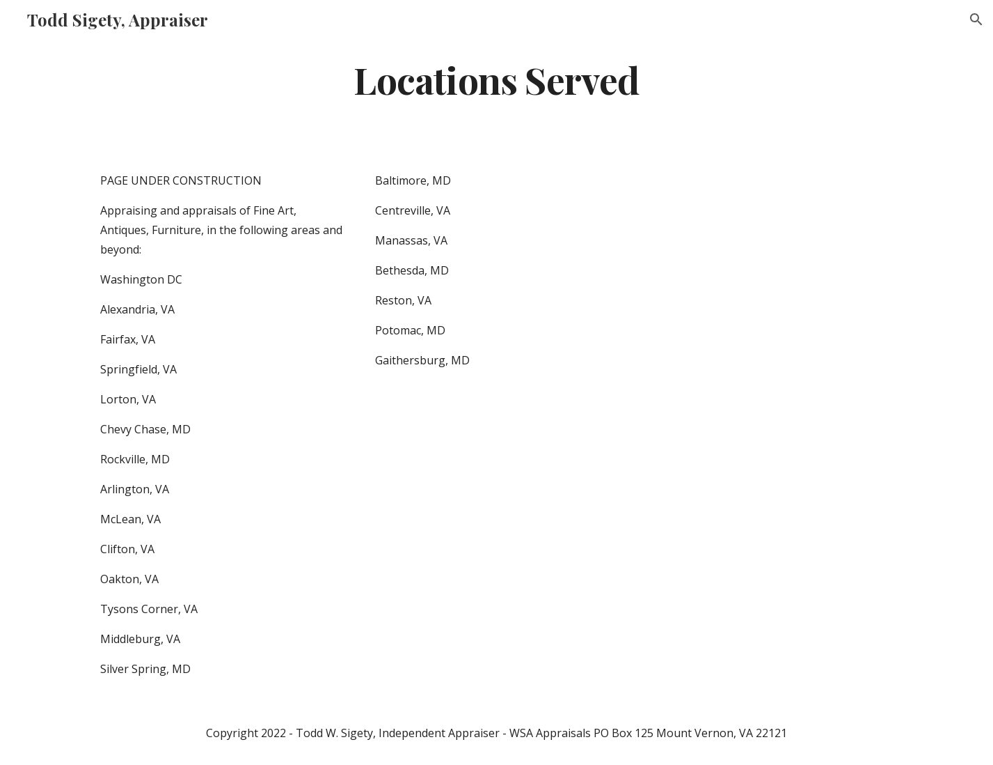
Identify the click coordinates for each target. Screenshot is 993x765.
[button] (976, 19)
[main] (496, 79)
